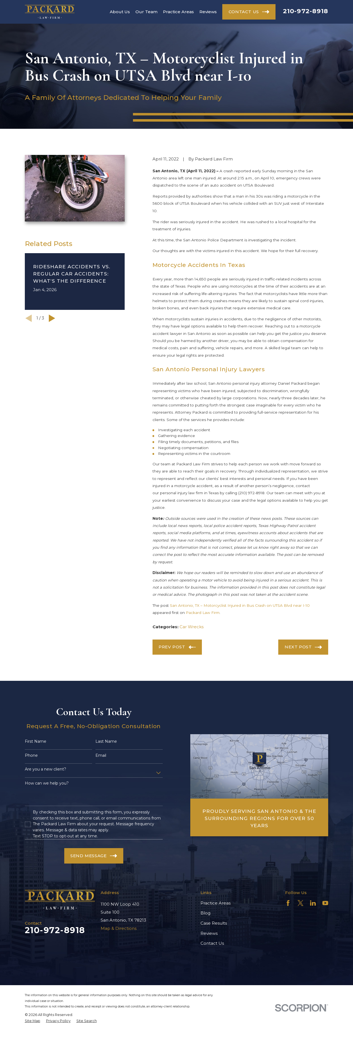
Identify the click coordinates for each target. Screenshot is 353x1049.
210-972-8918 (305, 11)
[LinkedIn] (313, 903)
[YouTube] (325, 903)
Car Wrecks (192, 626)
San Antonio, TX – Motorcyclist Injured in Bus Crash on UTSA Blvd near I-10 (240, 605)
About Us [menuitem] (120, 11)
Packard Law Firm (203, 612)
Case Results (213, 923)
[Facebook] (288, 903)
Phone (31, 755)
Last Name (106, 741)
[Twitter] (300, 903)
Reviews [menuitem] (208, 11)
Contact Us (212, 943)
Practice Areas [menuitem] (178, 11)
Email (100, 755)
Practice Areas (215, 903)
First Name (35, 741)
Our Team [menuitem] (146, 11)
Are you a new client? (45, 769)
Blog (205, 913)
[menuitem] (32, 1020)
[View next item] (52, 318)
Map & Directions (119, 928)
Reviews (209, 933)
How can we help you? (47, 783)
